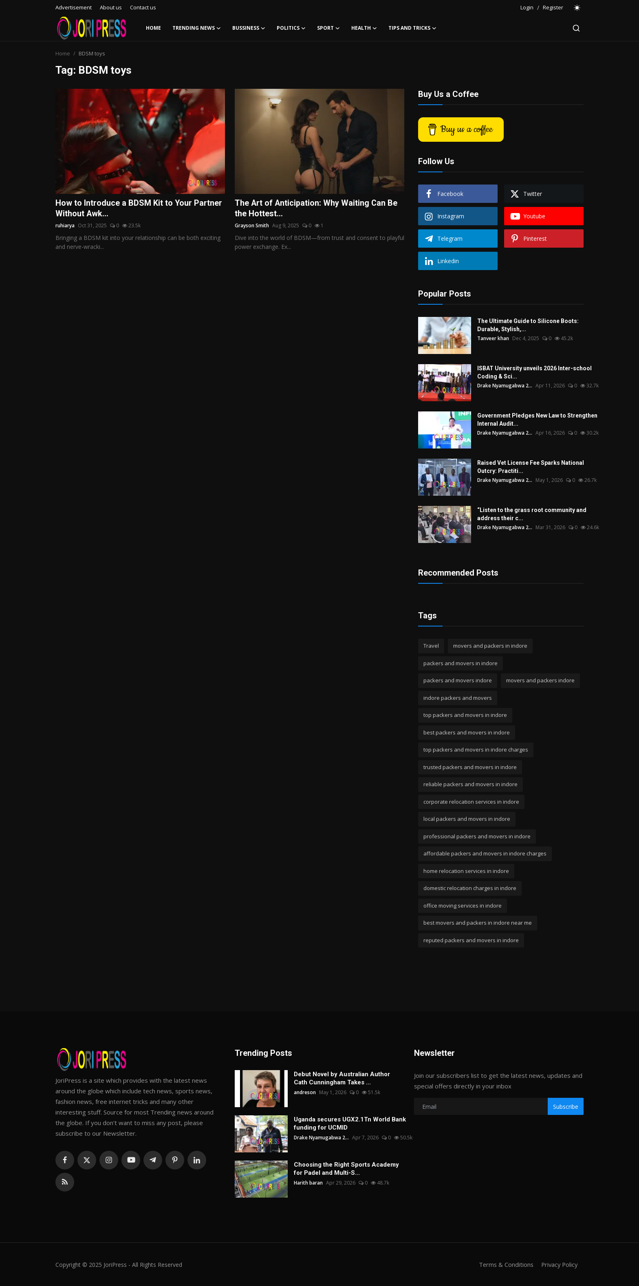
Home (153, 27)
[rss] (64, 1182)
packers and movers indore (457, 680)
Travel (431, 645)
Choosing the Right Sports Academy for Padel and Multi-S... (346, 1168)
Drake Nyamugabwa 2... (505, 385)
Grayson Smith (252, 225)
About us (111, 7)
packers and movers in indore (460, 663)
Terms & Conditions (503, 1264)
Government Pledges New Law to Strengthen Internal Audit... (537, 419)
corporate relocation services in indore (471, 801)
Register (553, 7)
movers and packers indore (540, 680)
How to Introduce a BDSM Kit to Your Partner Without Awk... (139, 208)
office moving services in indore (462, 905)
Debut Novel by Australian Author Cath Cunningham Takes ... (342, 1078)
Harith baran (308, 1182)
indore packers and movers (457, 697)
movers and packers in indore (490, 645)
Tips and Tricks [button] (412, 28)
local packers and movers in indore (466, 818)
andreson (305, 1092)
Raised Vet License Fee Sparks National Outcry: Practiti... (530, 466)
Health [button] (364, 28)
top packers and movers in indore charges (475, 749)
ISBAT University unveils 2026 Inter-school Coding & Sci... (534, 372)
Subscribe (565, 1106)
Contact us (143, 7)
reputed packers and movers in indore (471, 940)
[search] (576, 28)
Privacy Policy (558, 1264)
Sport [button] (328, 28)
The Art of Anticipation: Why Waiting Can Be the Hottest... (317, 208)
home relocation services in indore (466, 871)
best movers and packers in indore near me (477, 922)
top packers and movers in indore (465, 715)
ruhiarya (65, 225)
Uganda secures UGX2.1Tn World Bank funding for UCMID (350, 1123)
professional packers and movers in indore (477, 836)
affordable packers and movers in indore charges (484, 853)
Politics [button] (291, 28)
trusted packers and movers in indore (470, 767)
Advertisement (73, 7)
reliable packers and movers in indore (470, 784)
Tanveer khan (493, 338)
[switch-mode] (577, 7)
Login (526, 7)
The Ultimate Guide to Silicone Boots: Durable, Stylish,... (528, 325)
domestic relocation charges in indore (469, 888)
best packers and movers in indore (466, 732)
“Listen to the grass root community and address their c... (531, 514)
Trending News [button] (196, 28)
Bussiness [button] (248, 28)
